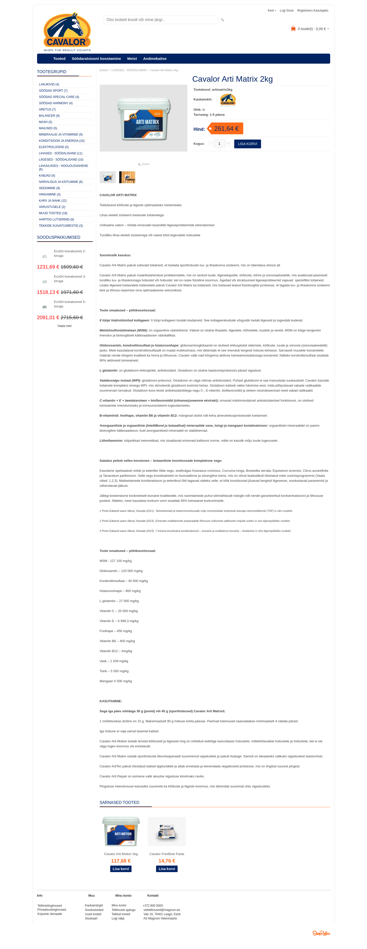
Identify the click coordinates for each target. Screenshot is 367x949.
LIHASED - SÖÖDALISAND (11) (60, 153)
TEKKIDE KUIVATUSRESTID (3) (61, 225)
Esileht (104, 70)
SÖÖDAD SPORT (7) (53, 90)
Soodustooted (94, 910)
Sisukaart (91, 920)
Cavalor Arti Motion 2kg (121, 854)
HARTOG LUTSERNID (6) (56, 219)
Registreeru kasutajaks (312, 10)
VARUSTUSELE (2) (52, 207)
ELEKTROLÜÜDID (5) (54, 147)
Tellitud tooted (120, 915)
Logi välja (118, 920)
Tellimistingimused (50, 906)
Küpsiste (44, 915)
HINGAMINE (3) (50, 194)
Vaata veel (65, 326)
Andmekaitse (154, 58)
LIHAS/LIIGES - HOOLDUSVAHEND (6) (63, 167)
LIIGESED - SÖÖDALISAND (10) (61, 159)
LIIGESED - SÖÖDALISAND (129, 70)
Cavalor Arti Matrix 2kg (164, 70)
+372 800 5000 (153, 906)
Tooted (59, 58)
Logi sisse (287, 10)
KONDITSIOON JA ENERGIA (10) (62, 141)
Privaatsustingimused (52, 910)
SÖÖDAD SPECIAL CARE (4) (59, 97)
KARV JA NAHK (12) (53, 200)
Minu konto (119, 906)
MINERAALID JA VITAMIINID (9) (61, 134)
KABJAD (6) (47, 175)
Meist (132, 58)
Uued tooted (93, 915)
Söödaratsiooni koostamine (96, 58)
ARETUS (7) (47, 109)
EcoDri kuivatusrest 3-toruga (70, 279)
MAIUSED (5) (48, 128)
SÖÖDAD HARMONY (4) (56, 103)
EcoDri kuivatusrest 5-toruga (70, 304)
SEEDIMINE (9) (49, 188)
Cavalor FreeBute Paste (167, 854)
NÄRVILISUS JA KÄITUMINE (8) (61, 182)
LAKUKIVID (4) (49, 84)
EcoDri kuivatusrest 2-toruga (70, 253)
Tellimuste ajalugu (124, 910)
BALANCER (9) (49, 115)
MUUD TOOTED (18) (53, 213)
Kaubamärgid (94, 906)
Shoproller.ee (321, 935)
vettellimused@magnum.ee (162, 910)
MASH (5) (45, 122)
